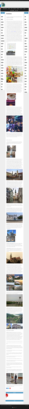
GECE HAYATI (21, 8)
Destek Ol (6, 0)
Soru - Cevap (16, 10)
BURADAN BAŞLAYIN (5, 8)
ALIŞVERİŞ (24, 8)
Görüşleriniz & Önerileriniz (9, 0)
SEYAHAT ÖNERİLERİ (12, 10)
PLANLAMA (9, 8)
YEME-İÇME (18, 8)
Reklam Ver (18, 0)
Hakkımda (4, 0)
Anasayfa (2, 0)
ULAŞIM (11, 8)
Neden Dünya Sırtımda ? (14, 0)
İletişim (19, 0)
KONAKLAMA (14, 8)
